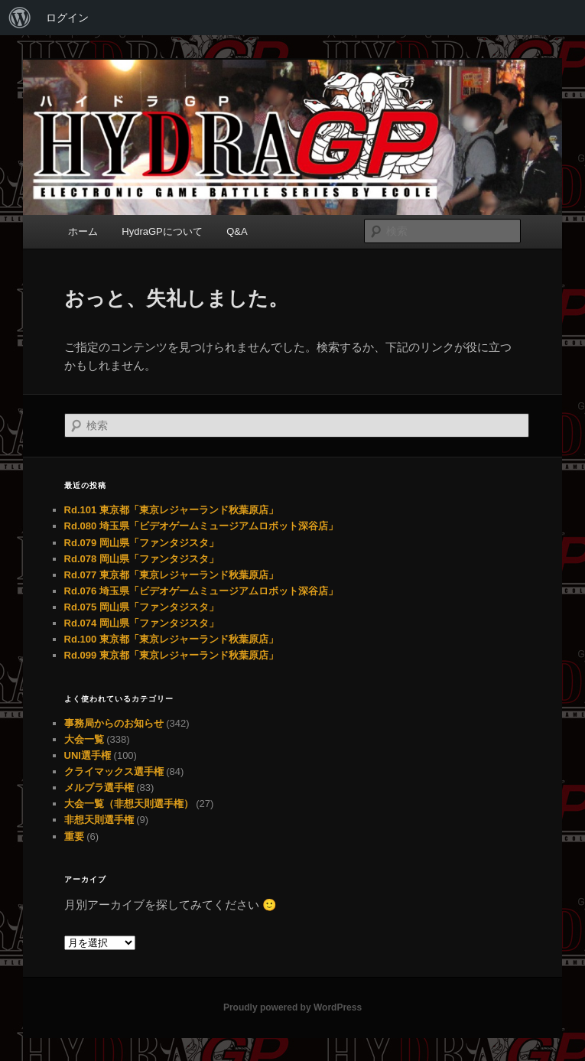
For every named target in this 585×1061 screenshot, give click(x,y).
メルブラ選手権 (99, 787)
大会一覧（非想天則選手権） (128, 803)
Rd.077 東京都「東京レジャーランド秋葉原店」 (171, 575)
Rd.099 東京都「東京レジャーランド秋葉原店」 (171, 655)
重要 (74, 836)
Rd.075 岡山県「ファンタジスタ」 (141, 607)
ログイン (67, 17)
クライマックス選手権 (114, 771)
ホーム (83, 231)
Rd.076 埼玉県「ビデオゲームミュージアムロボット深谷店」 (201, 591)
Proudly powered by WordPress (292, 1007)
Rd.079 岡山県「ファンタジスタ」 (141, 542)
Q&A (236, 231)
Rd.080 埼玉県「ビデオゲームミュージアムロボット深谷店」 (201, 526)
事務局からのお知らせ (114, 723)
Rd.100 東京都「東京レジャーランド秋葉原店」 (171, 639)
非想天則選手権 (99, 819)
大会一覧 (84, 739)
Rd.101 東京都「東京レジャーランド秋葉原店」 (171, 510)
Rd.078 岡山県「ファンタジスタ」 (141, 559)
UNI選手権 (87, 755)
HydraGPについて (162, 231)
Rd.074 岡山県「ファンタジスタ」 (141, 623)
